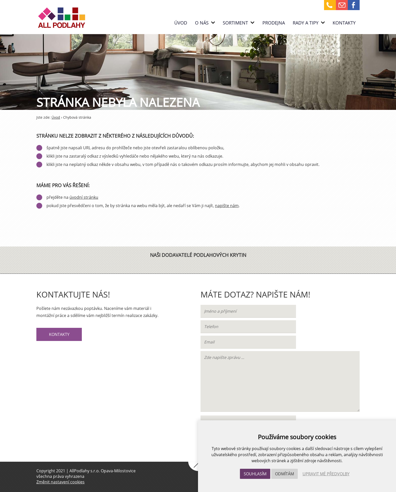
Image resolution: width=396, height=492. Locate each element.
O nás (205, 23)
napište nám (227, 205)
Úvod (180, 23)
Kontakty (344, 23)
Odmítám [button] (284, 474)
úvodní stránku (83, 197)
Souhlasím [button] (255, 474)
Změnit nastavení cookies (60, 482)
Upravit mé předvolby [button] (326, 474)
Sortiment (238, 23)
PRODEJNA (273, 23)
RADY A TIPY (309, 23)
